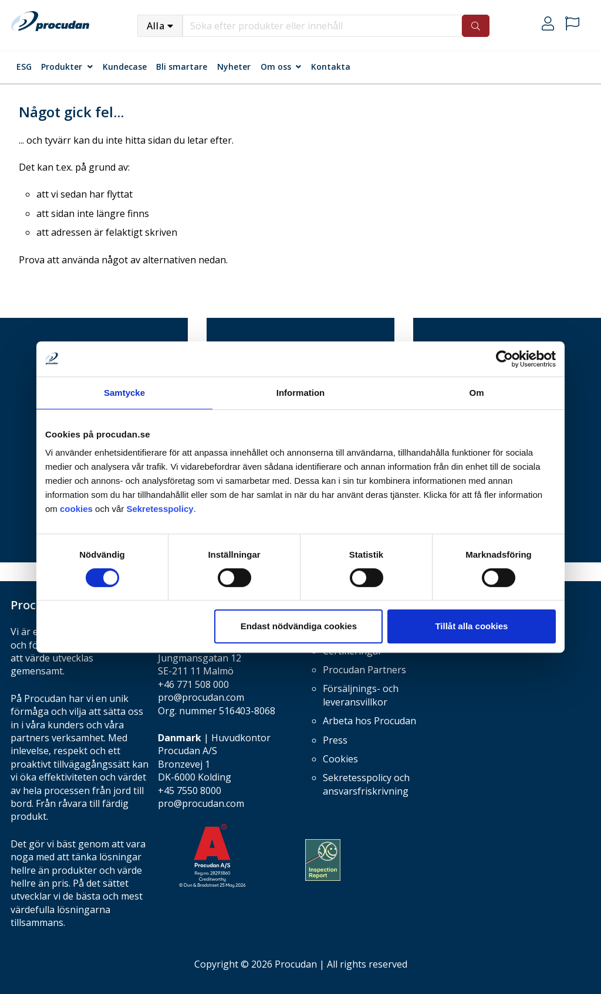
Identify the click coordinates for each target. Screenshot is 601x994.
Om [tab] (476, 393)
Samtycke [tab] (124, 393)
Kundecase (125, 66)
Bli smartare (181, 66)
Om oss (276, 66)
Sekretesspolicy (159, 509)
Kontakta (330, 66)
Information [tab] (300, 393)
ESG (24, 66)
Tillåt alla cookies (471, 626)
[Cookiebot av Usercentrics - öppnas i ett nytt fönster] (504, 359)
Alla (156, 25)
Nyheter (234, 66)
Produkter (61, 66)
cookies (77, 509)
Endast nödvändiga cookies (299, 626)
